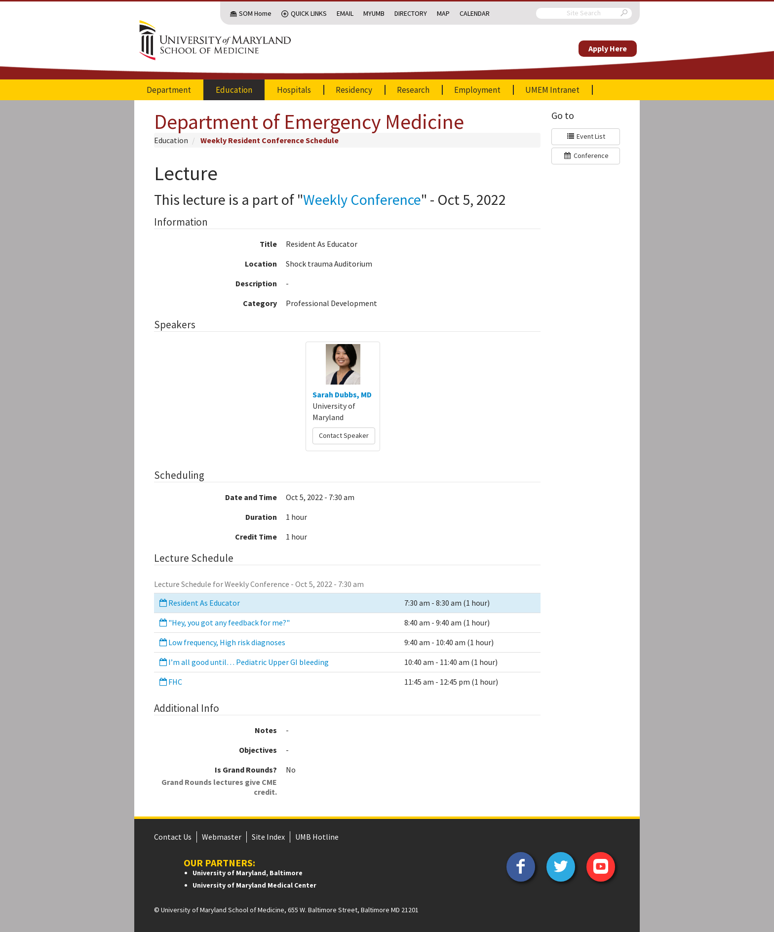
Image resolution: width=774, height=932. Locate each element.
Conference (586, 155)
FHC (170, 682)
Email (345, 13)
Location (261, 264)
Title (268, 244)
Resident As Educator (199, 603)
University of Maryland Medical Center (254, 885)
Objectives (258, 750)
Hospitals (294, 89)
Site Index (268, 837)
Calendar (475, 13)
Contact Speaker (344, 435)
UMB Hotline (317, 837)
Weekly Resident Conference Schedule (269, 140)
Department (169, 89)
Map (443, 13)
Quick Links (309, 13)
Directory (410, 13)
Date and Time (251, 497)
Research (413, 89)
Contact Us (173, 837)
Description (256, 283)
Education (234, 89)
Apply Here (607, 48)
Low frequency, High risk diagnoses (221, 642)
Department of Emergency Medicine (309, 121)
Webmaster (221, 837)
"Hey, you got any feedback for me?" (224, 622)
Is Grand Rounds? (215, 781)
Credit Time (256, 537)
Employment (477, 89)
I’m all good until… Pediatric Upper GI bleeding (243, 662)
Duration (261, 517)
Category (260, 303)
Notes (266, 730)
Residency (354, 89)
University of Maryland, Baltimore (248, 872)
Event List (585, 136)
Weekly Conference (362, 199)
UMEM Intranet (552, 89)
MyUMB (374, 13)
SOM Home (255, 13)
